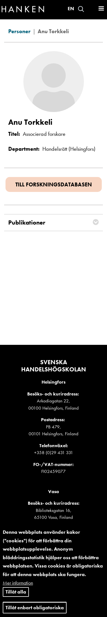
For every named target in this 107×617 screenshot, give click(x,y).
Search (81, 9)
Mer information (18, 588)
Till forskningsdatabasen (53, 184)
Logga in (91, 9)
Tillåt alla (16, 597)
